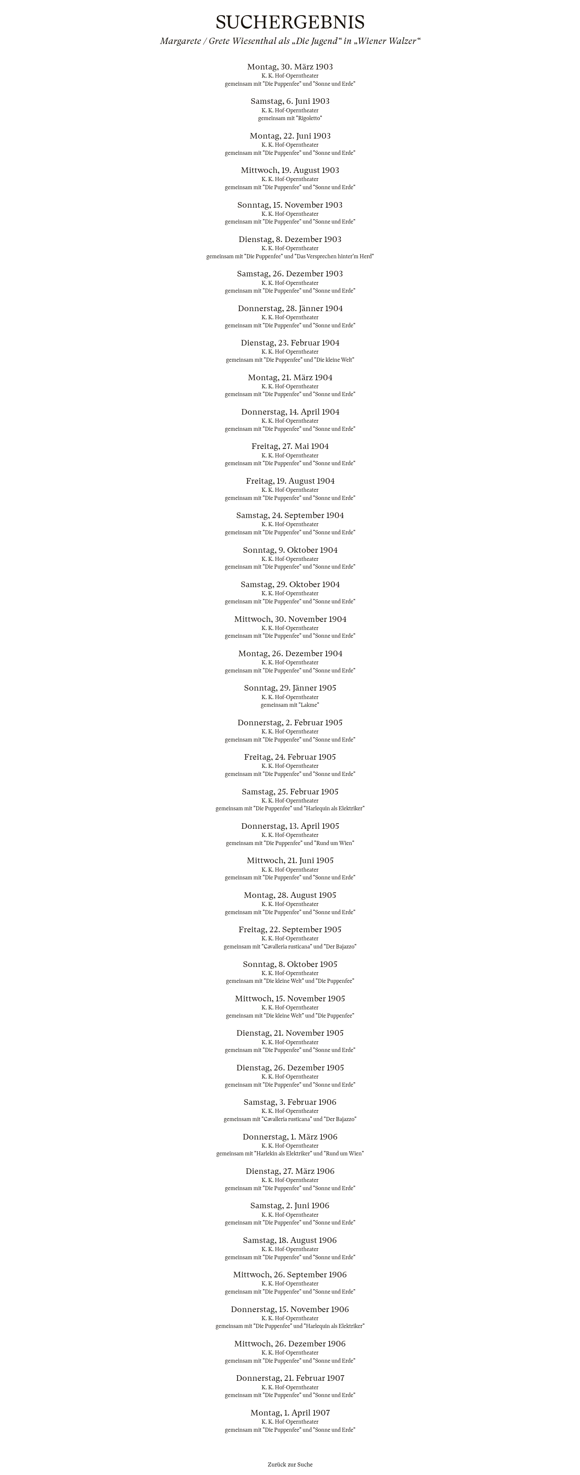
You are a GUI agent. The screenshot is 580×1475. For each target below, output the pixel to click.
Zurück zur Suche (290, 1464)
